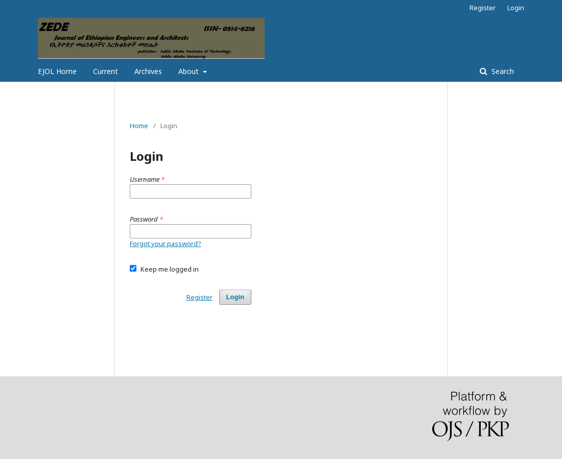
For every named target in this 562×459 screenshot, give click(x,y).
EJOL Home (57, 71)
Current (105, 71)
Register (483, 7)
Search (501, 71)
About (189, 71)
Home (139, 125)
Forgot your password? (165, 243)
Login (515, 7)
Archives (148, 71)
